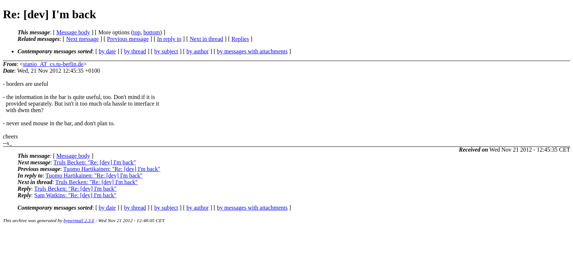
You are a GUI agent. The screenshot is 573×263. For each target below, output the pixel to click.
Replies (240, 39)
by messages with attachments (252, 51)
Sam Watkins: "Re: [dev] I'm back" (75, 195)
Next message (82, 39)
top (136, 32)
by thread (135, 51)
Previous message (128, 39)
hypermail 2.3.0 (79, 220)
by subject (166, 51)
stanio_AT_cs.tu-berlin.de (53, 64)
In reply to (169, 39)
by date (107, 51)
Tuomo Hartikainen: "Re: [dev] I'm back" (111, 169)
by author (197, 51)
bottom (151, 32)
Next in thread (206, 39)
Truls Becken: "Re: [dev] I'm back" (94, 162)
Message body (73, 32)
